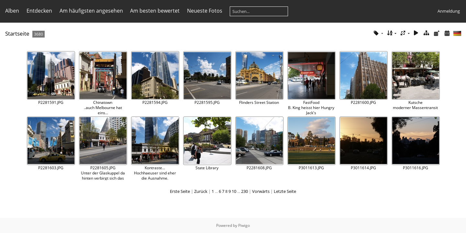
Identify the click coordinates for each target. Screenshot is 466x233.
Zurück (200, 191)
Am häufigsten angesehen (91, 10)
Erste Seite (180, 191)
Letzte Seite (285, 191)
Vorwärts (261, 191)
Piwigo (244, 225)
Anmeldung (449, 11)
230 (244, 191)
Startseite (17, 33)
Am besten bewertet (155, 10)
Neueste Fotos (204, 10)
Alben (12, 10)
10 (234, 191)
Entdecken (39, 10)
